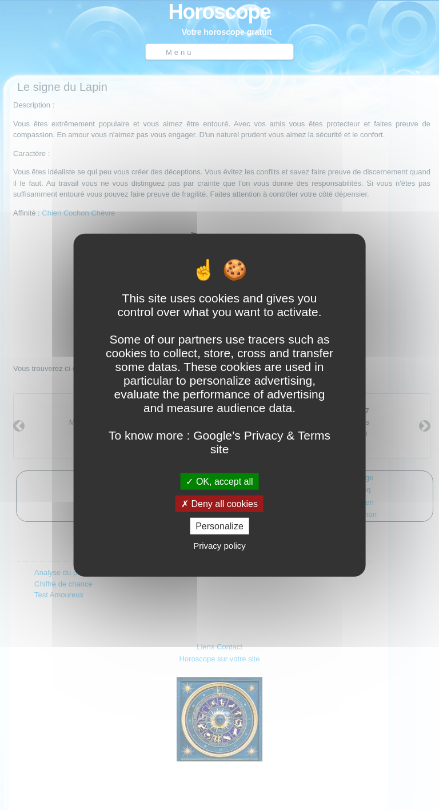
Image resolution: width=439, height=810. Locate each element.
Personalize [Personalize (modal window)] (219, 526)
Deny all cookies (219, 503)
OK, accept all (219, 481)
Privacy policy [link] (219, 545)
